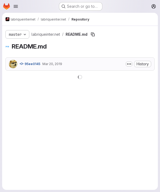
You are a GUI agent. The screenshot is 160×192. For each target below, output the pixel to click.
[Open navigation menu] (15, 6)
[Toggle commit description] (129, 64)
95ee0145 (29, 64)
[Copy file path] (93, 34)
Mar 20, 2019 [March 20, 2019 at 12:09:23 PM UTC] (52, 64)
